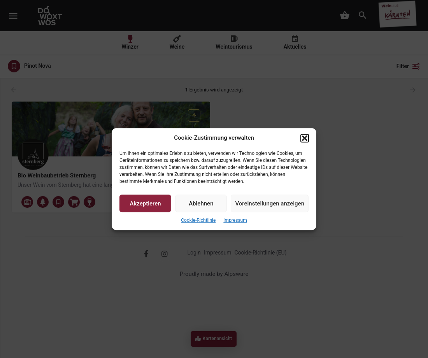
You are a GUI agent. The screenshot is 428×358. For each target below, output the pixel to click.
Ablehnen (201, 203)
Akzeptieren (145, 203)
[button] (305, 138)
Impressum (235, 220)
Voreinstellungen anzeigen (269, 203)
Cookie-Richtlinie (198, 220)
